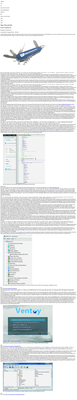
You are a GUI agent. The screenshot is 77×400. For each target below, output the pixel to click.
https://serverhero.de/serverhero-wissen (66, 105)
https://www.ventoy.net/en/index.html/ (13, 349)
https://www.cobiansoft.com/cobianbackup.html (14, 398)
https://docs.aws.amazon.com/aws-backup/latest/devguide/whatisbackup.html (46, 221)
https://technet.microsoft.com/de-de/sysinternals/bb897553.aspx (13, 236)
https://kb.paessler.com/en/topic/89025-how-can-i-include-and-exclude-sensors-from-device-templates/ (50, 133)
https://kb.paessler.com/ (54, 189)
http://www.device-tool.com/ (11, 291)
